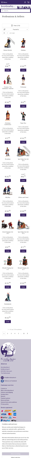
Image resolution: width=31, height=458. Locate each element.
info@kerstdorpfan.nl (10, 377)
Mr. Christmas (4, 437)
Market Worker (7, 50)
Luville (2, 433)
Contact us (4, 388)
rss (19, 452)
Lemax (2, 431)
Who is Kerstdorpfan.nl (7, 390)
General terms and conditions (9, 402)
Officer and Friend (23, 197)
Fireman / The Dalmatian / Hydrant (7, 87)
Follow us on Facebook (10, 381)
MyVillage (4, 445)
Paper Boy (23, 123)
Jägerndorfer (4, 443)
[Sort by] (15, 29)
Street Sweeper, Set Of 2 (7, 232)
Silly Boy (7, 197)
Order (8, 70)
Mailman (23, 50)
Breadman (7, 159)
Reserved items (5, 400)
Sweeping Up (7, 304)
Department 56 (5, 435)
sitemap (16, 452)
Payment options (5, 398)
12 (24, 333)
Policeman (23, 87)
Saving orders (4, 394)
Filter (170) (15, 26)
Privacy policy (5, 404)
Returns (3, 396)
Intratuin (3, 441)
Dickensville (4, 439)
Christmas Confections (7, 123)
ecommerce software (24, 452)
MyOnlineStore (18, 455)
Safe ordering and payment (8, 424)
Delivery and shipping (7, 392)
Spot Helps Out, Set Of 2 (23, 159)
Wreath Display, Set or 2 (7, 268)
